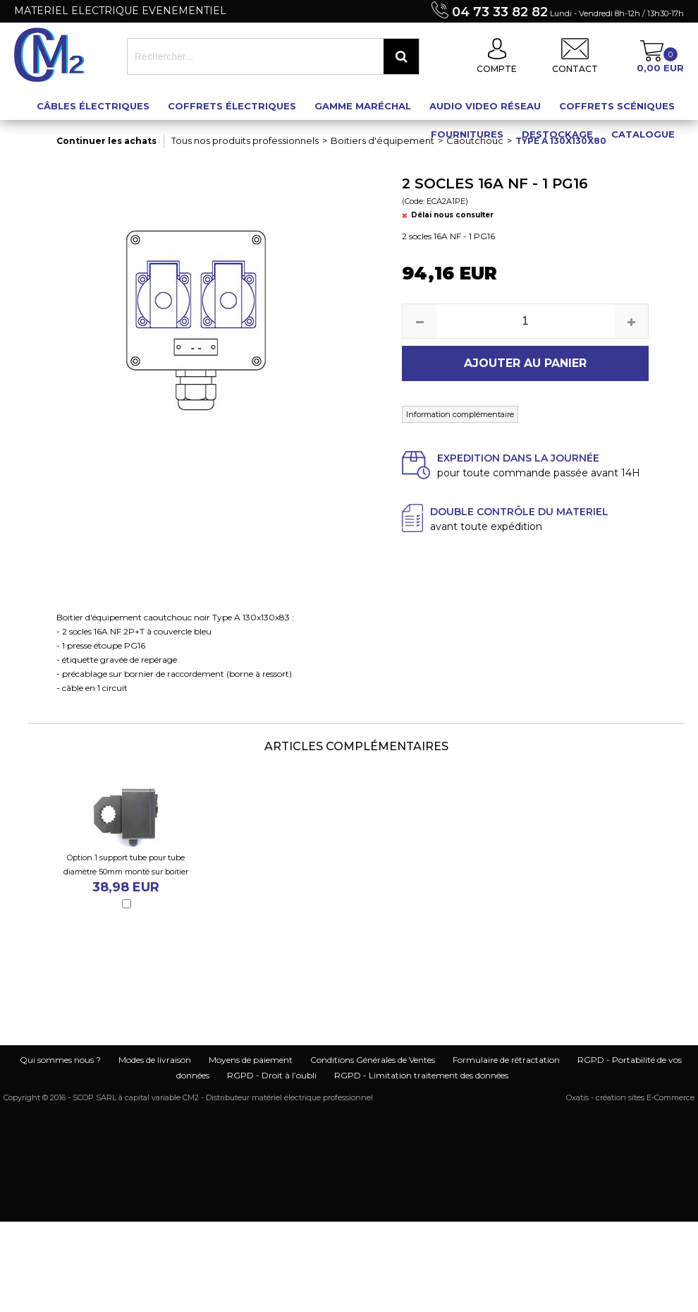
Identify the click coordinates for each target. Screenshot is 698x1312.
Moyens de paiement (251, 1059)
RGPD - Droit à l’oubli (272, 1075)
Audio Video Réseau (485, 106)
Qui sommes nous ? (60, 1059)
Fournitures (467, 134)
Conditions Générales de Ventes (372, 1059)
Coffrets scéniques (617, 106)
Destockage (557, 134)
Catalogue (643, 134)
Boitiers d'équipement (382, 140)
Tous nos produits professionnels (245, 140)
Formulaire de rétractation (506, 1059)
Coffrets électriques (232, 106)
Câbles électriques (93, 106)
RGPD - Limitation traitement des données (421, 1075)
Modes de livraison (154, 1059)
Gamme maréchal (362, 106)
